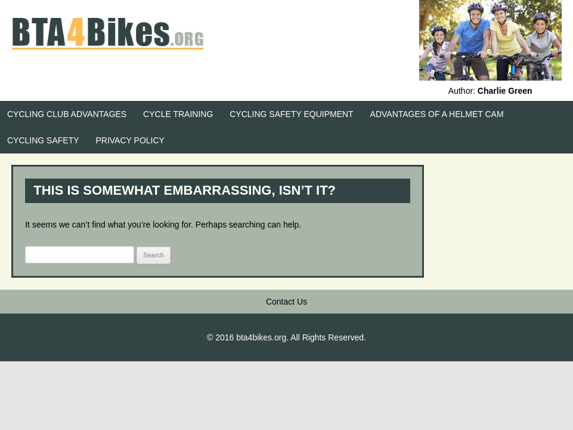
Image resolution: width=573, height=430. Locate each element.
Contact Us (286, 301)
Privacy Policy (129, 140)
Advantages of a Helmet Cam (437, 114)
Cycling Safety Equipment (291, 114)
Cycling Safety (43, 140)
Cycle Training (178, 114)
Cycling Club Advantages (66, 114)
